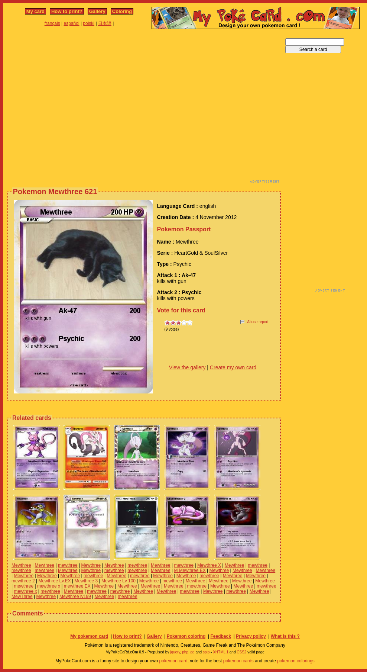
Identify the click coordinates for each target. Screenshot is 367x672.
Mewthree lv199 (75, 596)
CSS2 (241, 652)
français (52, 23)
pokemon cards (238, 660)
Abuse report (257, 322)
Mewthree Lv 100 (118, 580)
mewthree (68, 565)
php (185, 652)
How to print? (66, 11)
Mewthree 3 (86, 580)
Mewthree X (209, 565)
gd (193, 652)
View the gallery (187, 367)
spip (206, 652)
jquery (175, 652)
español (71, 23)
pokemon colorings (296, 660)
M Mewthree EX (189, 570)
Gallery (97, 11)
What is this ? (285, 636)
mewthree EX (77, 586)
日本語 (104, 23)
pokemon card (173, 660)
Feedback (220, 636)
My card (35, 11)
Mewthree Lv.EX (55, 580)
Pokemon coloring (186, 636)
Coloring (122, 11)
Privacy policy (251, 636)
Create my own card (233, 367)
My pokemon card (89, 636)
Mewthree (21, 565)
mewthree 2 (23, 580)
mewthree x (48, 586)
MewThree (22, 596)
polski (88, 23)
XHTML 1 (220, 652)
